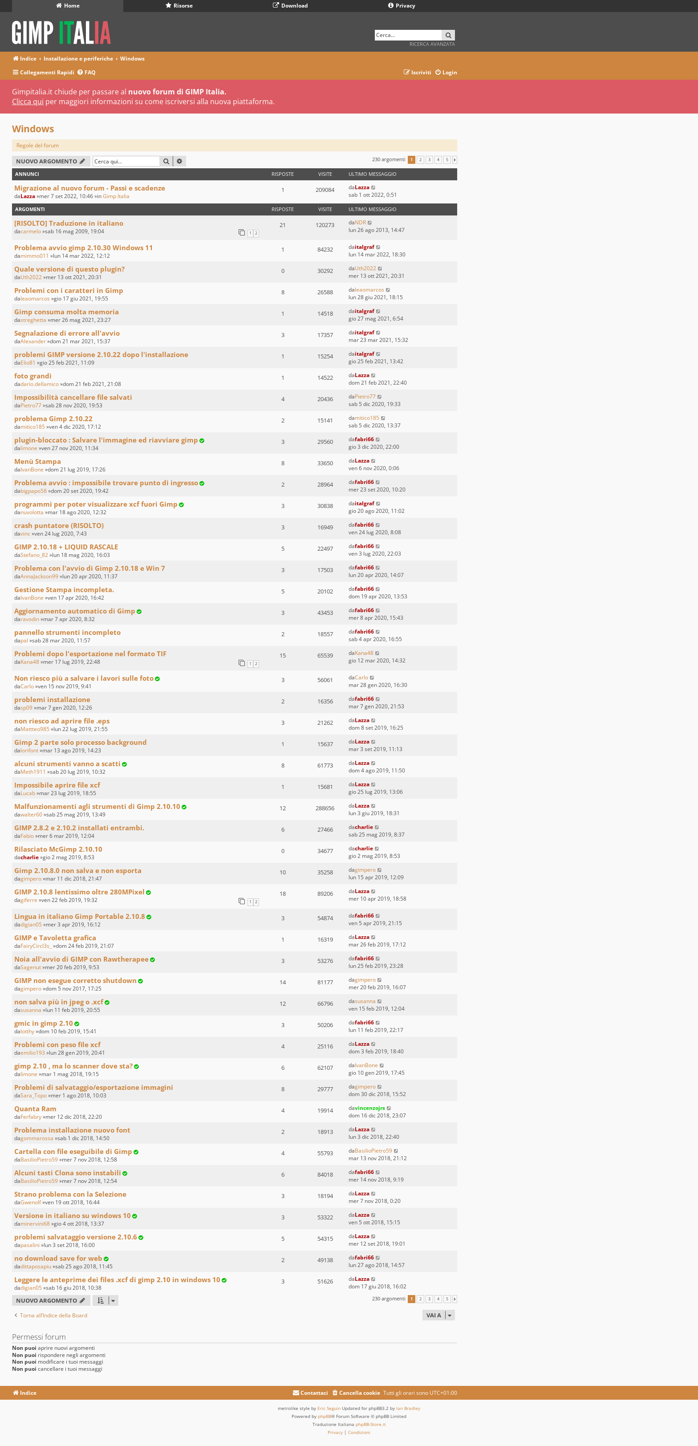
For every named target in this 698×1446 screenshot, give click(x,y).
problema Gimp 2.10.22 (53, 418)
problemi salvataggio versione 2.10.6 (75, 1236)
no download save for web (58, 1258)
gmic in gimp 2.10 (43, 1023)
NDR (360, 222)
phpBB (324, 1416)
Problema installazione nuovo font (72, 1129)
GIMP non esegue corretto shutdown (75, 980)
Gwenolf (30, 1202)
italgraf (364, 247)
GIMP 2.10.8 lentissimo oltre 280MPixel (79, 891)
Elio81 (28, 362)
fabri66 (364, 439)
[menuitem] (86, 73)
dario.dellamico (39, 384)
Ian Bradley (408, 1408)
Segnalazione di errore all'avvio (67, 333)
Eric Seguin (329, 1408)
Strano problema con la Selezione (70, 1194)
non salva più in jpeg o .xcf (58, 1001)
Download (290, 5)
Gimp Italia (116, 196)
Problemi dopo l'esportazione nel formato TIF (90, 653)
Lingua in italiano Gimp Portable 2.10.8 (79, 916)
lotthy (27, 1031)
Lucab (27, 793)
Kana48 (29, 662)
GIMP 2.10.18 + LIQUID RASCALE (66, 546)
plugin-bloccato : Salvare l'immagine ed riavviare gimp (106, 439)
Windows (33, 128)
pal (24, 640)
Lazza (27, 196)
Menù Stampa (37, 461)
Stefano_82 (34, 555)
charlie (364, 827)
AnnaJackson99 (39, 576)
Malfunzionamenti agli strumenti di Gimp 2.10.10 (97, 806)
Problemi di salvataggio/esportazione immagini (93, 1087)
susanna (30, 1010)
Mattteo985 (34, 729)
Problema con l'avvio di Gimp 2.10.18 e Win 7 (89, 568)
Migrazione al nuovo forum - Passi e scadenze (89, 187)
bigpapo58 (33, 491)
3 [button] (429, 159)
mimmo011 (34, 256)
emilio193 (32, 1052)
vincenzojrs (370, 1108)
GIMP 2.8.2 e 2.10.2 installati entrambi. (79, 827)
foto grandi (33, 375)
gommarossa (36, 1138)
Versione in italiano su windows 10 (72, 1215)
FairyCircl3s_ (36, 946)
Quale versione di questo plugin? (69, 268)
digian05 (31, 924)
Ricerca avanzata (432, 44)
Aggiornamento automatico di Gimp (74, 610)
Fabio (27, 836)
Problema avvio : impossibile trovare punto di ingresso (106, 482)
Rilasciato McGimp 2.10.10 (58, 849)
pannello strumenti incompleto (67, 632)
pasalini (30, 1245)
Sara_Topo (33, 1095)
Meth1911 (33, 772)
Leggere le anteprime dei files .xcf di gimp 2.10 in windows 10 (117, 1279)
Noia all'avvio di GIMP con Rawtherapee (81, 959)
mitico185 (32, 427)
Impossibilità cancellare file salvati (73, 397)
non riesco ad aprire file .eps (62, 720)
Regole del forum (37, 145)
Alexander (33, 341)
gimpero (30, 878)
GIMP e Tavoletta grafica (55, 937)
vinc (25, 533)
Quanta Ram (35, 1108)
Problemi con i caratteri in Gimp (68, 290)
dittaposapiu (35, 1266)
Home (68, 5)
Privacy (401, 5)
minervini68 (35, 1223)
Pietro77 (30, 405)
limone (28, 448)
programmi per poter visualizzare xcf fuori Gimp (96, 504)
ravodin (29, 619)
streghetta (33, 320)
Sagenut (30, 967)
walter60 (31, 814)
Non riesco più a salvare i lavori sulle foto (84, 678)
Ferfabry (30, 1117)
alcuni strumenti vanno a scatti (67, 763)
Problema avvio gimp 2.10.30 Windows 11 (83, 247)
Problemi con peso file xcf (57, 1044)
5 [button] (447, 159)
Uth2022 (31, 277)
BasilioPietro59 (39, 1159)
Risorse (179, 5)
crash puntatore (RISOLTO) (59, 525)
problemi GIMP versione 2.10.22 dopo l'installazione (101, 354)
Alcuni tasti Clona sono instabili (67, 1172)
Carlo (27, 686)
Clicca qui (28, 101)
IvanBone (32, 469)
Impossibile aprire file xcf (57, 784)
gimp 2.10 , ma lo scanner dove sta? (73, 1065)
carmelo (30, 231)
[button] (454, 160)
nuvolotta (32, 512)
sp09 (26, 707)
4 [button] (438, 159)
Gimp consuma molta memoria (66, 311)
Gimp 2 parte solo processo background (80, 742)
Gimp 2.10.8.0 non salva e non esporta (78, 870)
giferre (28, 900)
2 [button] (420, 159)
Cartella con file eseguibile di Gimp (73, 1151)
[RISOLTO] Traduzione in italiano (68, 223)
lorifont (29, 750)
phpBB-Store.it (371, 1424)
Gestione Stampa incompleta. (64, 589)
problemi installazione (52, 699)
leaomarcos (35, 298)
